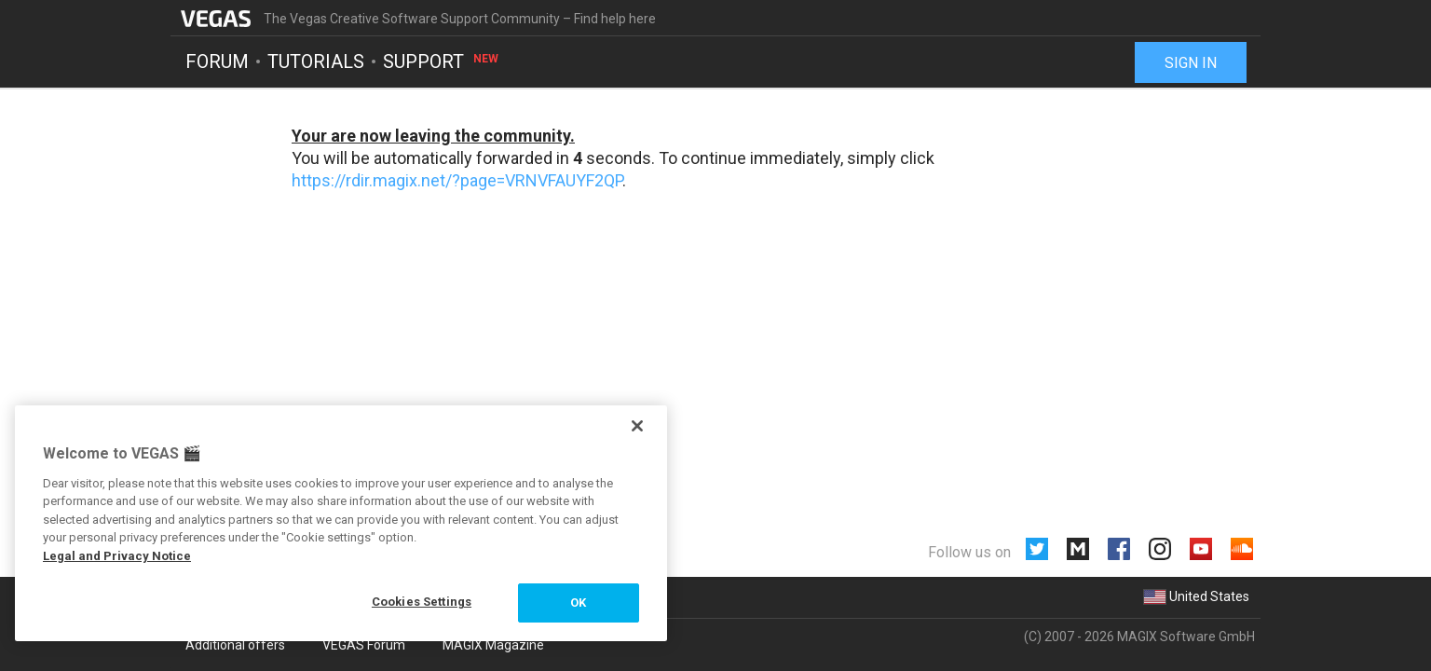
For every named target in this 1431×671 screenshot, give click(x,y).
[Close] (637, 425)
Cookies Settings (421, 602)
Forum (217, 61)
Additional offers (235, 644)
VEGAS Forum (363, 644)
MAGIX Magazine (493, 644)
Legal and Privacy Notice (117, 556)
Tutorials (315, 61)
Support (441, 61)
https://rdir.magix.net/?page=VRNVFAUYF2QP (457, 180)
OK (578, 602)
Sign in (1191, 63)
